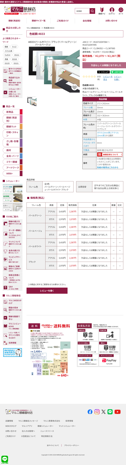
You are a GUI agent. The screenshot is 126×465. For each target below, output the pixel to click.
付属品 (86, 150)
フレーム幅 (88, 107)
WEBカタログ (11, 426)
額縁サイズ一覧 (38, 20)
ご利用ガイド (63, 20)
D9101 (16, 55)
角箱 (6, 59)
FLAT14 (7, 55)
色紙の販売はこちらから (107, 167)
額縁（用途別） (14, 20)
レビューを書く (118, 78)
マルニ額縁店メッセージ (28, 421)
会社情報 (87, 20)
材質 (85, 119)
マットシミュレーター (67, 426)
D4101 (16, 63)
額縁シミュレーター (45, 426)
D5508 (14, 59)
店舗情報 (9, 421)
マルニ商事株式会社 (51, 421)
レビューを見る (108, 78)
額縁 (6, 46)
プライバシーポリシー (71, 445)
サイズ (14, 46)
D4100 (7, 63)
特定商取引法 (47, 436)
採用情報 (69, 421)
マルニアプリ (27, 426)
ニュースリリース (47, 431)
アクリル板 (8, 51)
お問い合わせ (111, 20)
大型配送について (28, 436)
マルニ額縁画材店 (34, 27)
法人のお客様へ (28, 431)
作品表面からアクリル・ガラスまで (89, 143)
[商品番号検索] (92, 11)
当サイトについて (53, 445)
